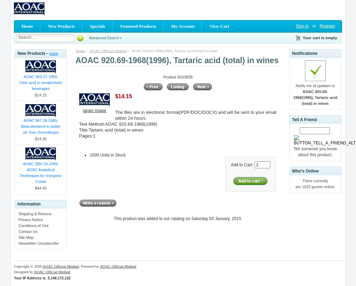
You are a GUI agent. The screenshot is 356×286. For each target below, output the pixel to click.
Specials (98, 26)
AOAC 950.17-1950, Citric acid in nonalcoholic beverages (40, 83)
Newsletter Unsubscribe (38, 243)
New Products (61, 26)
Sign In (302, 26)
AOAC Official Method (108, 51)
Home (27, 26)
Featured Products (138, 26)
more (53, 53)
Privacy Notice (30, 220)
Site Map (25, 237)
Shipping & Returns (34, 214)
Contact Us (27, 231)
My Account (183, 26)
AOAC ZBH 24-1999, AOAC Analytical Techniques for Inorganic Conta (40, 173)
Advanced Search (104, 38)
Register (327, 26)
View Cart (219, 26)
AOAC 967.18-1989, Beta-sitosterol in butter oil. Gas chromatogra (40, 126)
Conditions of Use (33, 226)
